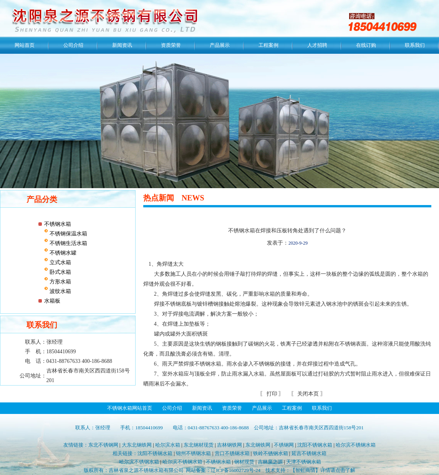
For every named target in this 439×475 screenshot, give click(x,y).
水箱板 (52, 301)
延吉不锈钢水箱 (309, 453)
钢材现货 (244, 462)
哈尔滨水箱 (167, 445)
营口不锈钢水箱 (232, 453)
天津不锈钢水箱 (303, 462)
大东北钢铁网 (137, 445)
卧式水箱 (59, 272)
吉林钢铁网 (229, 445)
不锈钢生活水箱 (67, 243)
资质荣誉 (171, 45)
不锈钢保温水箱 (67, 234)
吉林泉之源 (270, 462)
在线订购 (366, 45)
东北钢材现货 (199, 445)
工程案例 (268, 45)
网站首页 (25, 45)
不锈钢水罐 (62, 253)
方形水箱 (59, 282)
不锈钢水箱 (57, 224)
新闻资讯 (122, 45)
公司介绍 (73, 45)
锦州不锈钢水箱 (193, 453)
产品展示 (220, 45)
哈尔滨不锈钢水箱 (356, 445)
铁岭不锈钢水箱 (270, 453)
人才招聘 (317, 45)
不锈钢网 (284, 445)
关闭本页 (308, 394)
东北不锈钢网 (103, 445)
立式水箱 (59, 262)
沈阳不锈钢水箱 (314, 445)
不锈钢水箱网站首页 (129, 408)
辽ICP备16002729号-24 (235, 470)
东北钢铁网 (257, 445)
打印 (271, 394)
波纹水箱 (59, 291)
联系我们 (415, 45)
